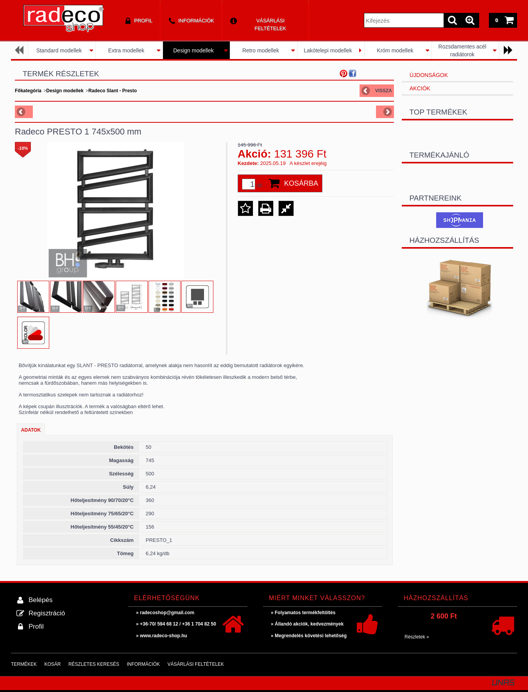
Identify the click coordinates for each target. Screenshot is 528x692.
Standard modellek (59, 50)
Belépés (40, 600)
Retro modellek (260, 50)
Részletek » (417, 637)
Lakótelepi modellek (328, 50)
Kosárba (301, 183)
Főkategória (28, 90)
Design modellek (193, 50)
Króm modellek (395, 50)
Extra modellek (126, 50)
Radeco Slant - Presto (112, 90)
